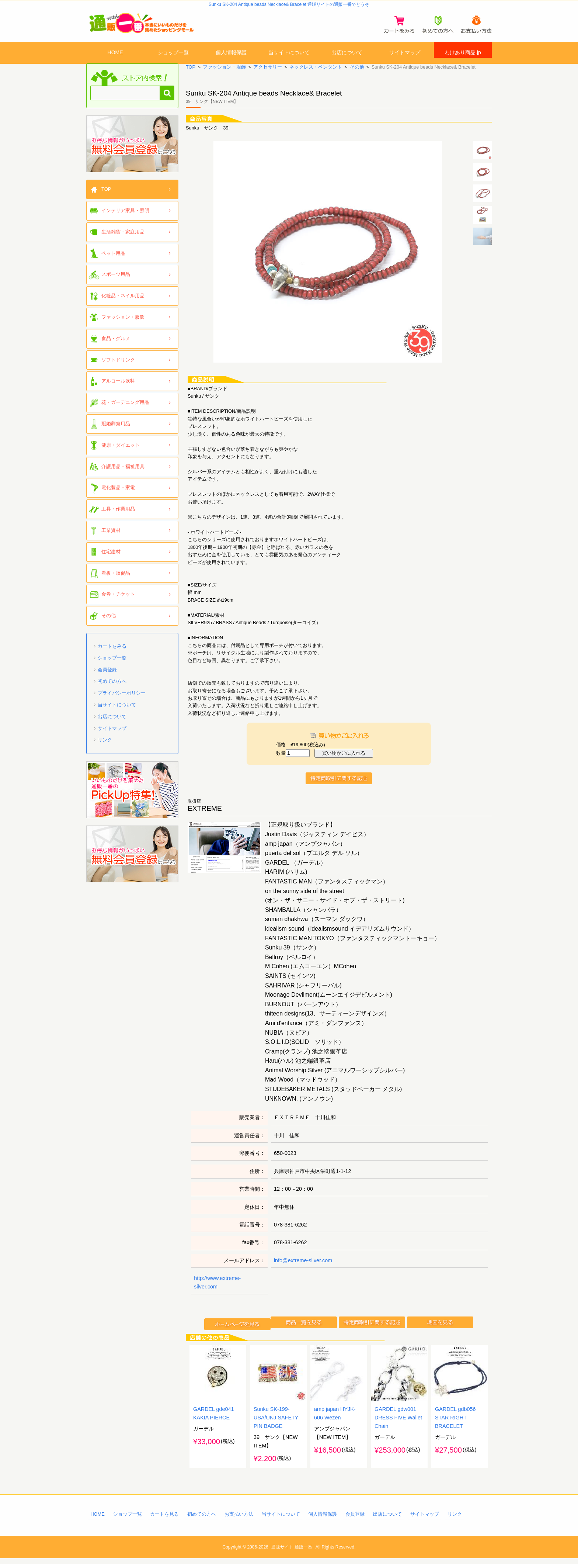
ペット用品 (113, 259)
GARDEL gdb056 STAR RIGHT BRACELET (455, 1423)
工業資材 (111, 536)
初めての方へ (112, 687)
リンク (105, 745)
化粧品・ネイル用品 (122, 301)
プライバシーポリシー (122, 699)
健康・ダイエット (120, 451)
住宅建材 (111, 557)
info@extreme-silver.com (303, 1266)
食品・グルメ (115, 344)
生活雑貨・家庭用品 (122, 238)
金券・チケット (118, 600)
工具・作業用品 (118, 515)
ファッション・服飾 (224, 73)
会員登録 (107, 675)
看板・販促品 (115, 578)
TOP (190, 73)
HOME (115, 53)
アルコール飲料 (118, 387)
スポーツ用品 (115, 280)
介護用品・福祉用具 (122, 472)
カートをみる (112, 652)
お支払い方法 (238, 1520)
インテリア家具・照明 (125, 216)
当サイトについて (289, 53)
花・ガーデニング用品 (125, 408)
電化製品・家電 (118, 493)
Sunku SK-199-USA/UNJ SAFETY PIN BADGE (276, 1423)
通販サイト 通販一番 (291, 1553)
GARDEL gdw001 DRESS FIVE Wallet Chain (398, 1423)
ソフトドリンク (118, 365)
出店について (346, 53)
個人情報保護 (231, 53)
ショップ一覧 (173, 53)
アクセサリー (267, 73)
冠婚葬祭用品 (115, 429)
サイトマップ (404, 53)
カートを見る (164, 1520)
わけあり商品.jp (463, 53)
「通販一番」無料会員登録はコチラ (132, 149)
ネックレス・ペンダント (315, 73)
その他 (356, 73)
